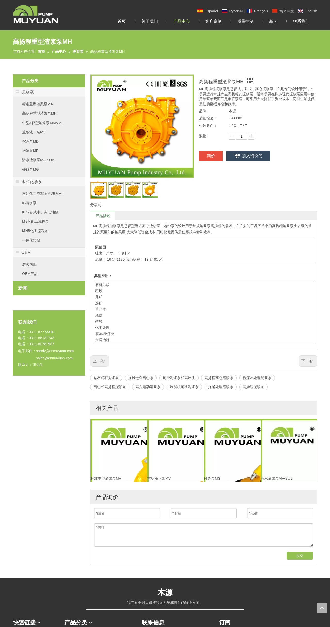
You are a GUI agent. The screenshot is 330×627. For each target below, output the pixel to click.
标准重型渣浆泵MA (37, 104)
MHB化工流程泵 (35, 231)
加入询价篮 (252, 156)
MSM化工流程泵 (35, 221)
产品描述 (103, 216)
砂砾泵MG (30, 169)
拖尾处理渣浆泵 (220, 387)
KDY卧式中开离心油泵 (40, 212)
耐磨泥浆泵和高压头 (179, 378)
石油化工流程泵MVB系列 (42, 194)
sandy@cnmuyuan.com (55, 351)
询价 (211, 156)
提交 (299, 556)
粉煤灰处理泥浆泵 (257, 378)
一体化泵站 (31, 240)
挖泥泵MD (30, 141)
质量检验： (208, 118)
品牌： (204, 111)
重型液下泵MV (34, 132)
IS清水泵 (29, 203)
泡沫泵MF (30, 151)
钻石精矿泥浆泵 (106, 378)
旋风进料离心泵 (140, 378)
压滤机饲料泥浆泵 (184, 387)
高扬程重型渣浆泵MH (39, 113)
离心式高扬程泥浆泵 (110, 387)
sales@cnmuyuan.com (54, 358)
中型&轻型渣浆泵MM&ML (42, 123)
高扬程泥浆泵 (253, 387)
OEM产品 (30, 274)
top (322, 608)
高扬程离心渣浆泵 (218, 378)
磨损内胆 (29, 264)
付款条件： (208, 126)
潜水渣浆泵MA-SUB (38, 160)
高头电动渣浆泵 (148, 387)
